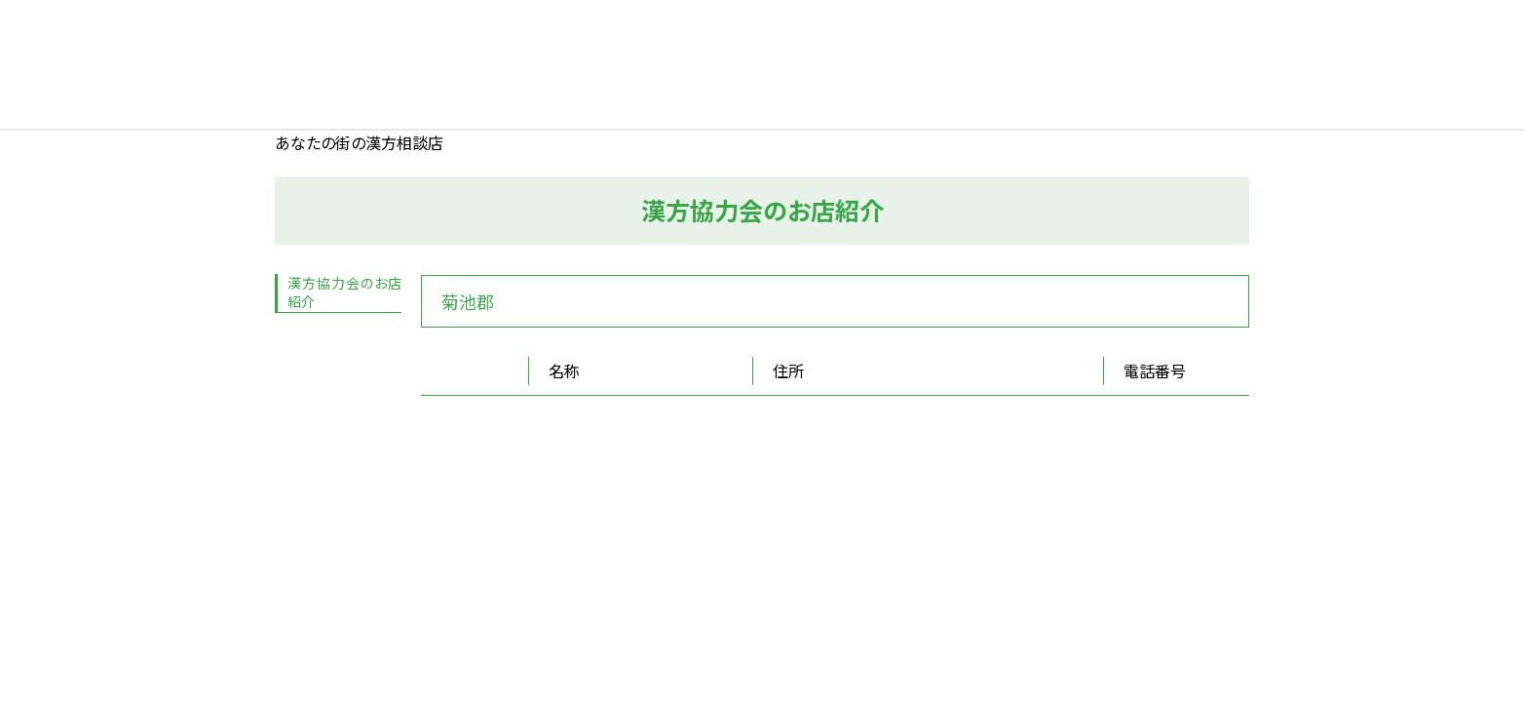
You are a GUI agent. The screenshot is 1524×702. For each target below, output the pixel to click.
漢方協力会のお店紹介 (344, 292)
